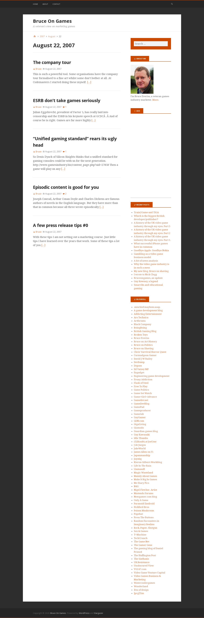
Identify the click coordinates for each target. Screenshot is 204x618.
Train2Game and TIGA (146, 212)
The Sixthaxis (141, 558)
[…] (89, 82)
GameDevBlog (141, 403)
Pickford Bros (141, 507)
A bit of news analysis (146, 260)
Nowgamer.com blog (145, 496)
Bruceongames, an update (148, 278)
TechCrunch (140, 538)
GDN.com (139, 420)
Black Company (142, 324)
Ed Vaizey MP (141, 369)
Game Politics (141, 389)
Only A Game (141, 500)
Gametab (139, 414)
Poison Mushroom (144, 510)
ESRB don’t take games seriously (66, 100)
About (45, 4)
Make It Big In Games (145, 479)
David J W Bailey (143, 358)
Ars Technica (141, 317)
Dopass (138, 365)
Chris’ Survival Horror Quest (150, 352)
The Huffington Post (145, 555)
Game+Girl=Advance (145, 396)
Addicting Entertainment (148, 314)
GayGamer (140, 417)
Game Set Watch (143, 393)
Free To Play (140, 386)
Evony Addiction (143, 379)
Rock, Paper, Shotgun (145, 527)
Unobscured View (144, 565)
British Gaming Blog (145, 331)
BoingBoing (140, 327)
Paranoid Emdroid (144, 503)
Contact (56, 4)
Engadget (139, 372)
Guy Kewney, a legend (146, 281)
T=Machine (140, 534)
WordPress (84, 613)
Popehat (138, 514)
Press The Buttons (144, 517)
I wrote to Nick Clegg (145, 274)
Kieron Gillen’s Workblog (148, 462)
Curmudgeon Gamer (145, 355)
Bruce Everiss (141, 338)
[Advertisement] (151, 157)
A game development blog (148, 310)
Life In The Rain (142, 465)
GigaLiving (140, 424)
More (155, 99)
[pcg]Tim (139, 593)
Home (35, 4)
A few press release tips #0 (60, 225)
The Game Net (141, 541)
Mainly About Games (145, 476)
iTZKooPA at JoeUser (145, 441)
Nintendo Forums (143, 493)
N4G (136, 486)
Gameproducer (142, 410)
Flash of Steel (141, 383)
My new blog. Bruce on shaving (151, 271)
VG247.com (140, 569)
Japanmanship (142, 455)
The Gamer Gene (143, 545)
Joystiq (138, 458)
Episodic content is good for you (66, 187)
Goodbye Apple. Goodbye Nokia (151, 250)
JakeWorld (140, 448)
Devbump (139, 362)
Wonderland (141, 586)
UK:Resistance (141, 562)
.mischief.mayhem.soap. (147, 307)
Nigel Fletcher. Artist (145, 489)
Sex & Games (141, 531)
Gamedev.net (141, 400)
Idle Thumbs (141, 438)
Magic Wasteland (143, 472)
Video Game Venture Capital (149, 572)
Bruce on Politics (143, 345)
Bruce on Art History (145, 341)
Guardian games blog (146, 431)
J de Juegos (140, 445)
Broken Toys (141, 334)
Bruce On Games (52, 21)
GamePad (139, 407)
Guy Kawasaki (142, 434)
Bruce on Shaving (144, 348)
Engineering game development (151, 376)
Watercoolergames (144, 583)
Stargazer (98, 613)
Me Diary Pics (141, 483)
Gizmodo (139, 427)
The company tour (52, 62)
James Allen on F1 (144, 451)
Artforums (140, 320)
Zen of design (141, 590)
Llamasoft (139, 469)
